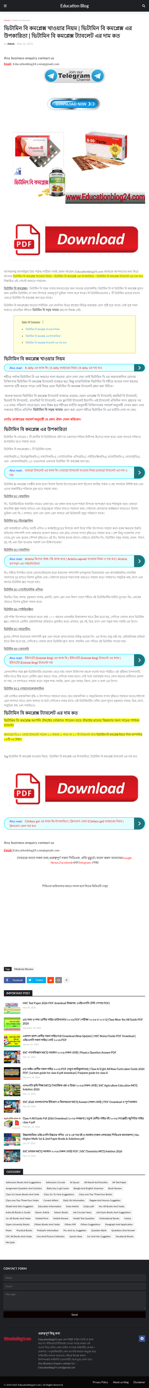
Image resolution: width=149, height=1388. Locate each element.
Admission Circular (55, 1182)
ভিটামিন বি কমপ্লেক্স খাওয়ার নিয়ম (43, 329)
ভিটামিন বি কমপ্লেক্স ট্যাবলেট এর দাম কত (46, 342)
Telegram (84, 862)
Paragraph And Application (119, 1224)
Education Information (49, 1206)
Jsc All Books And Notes (18, 1218)
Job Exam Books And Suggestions (113, 1212)
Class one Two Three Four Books (95, 1194)
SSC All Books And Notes (19, 1236)
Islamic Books (61, 1212)
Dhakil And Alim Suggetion (19, 1206)
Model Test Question (83, 1218)
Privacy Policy (100, 1382)
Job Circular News (82, 1212)
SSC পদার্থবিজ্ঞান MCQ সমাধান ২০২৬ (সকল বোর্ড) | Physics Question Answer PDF (69, 1052)
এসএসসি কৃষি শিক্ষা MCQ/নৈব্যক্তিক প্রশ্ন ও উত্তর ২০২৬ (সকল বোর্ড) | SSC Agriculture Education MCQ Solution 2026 (80, 1087)
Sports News (75, 1236)
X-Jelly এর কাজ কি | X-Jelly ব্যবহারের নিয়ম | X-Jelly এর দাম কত (63, 368)
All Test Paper (119, 1182)
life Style (10, 1242)
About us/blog (121, 1382)
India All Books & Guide (18, 1212)
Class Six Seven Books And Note (22, 1194)
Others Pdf (70, 1224)
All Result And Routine (95, 1182)
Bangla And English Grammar (88, 1188)
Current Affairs (50, 1200)
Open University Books (17, 1224)
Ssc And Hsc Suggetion (99, 1236)
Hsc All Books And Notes (111, 1206)
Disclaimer (139, 1382)
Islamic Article (42, 1212)
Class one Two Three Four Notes (22, 1200)
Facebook (66, 862)
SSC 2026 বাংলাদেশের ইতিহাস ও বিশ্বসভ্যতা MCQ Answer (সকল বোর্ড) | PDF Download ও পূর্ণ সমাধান (80, 1102)
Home (7, 20)
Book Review (115, 1188)
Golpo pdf (88, 1206)
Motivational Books (109, 1218)
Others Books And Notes (47, 1224)
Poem (9, 1230)
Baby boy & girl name (58, 1188)
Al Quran (74, 1182)
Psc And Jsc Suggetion (74, 1230)
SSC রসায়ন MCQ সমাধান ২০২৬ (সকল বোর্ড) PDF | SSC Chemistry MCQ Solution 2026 (72, 1151)
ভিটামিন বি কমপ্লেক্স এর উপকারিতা (43, 336)
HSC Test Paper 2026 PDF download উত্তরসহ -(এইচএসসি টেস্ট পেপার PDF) (66, 1003)
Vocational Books (124, 1236)
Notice (127, 1218)
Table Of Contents (31, 322)
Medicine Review (21, 20)
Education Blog (74, 5)
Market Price (42, 1218)
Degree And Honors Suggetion (104, 1200)
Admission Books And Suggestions (23, 1182)
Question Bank (99, 1230)
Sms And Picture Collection (51, 1236)
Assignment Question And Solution (24, 1188)
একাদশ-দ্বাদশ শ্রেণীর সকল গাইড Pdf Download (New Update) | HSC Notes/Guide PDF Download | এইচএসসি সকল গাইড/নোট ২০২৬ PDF (79, 1038)
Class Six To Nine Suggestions (59, 1194)
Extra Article (72, 1206)
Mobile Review (60, 1218)
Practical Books (24, 1230)
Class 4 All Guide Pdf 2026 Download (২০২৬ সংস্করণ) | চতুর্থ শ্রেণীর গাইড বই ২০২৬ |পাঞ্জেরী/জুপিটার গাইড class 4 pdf (83, 1120)
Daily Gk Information (74, 1200)
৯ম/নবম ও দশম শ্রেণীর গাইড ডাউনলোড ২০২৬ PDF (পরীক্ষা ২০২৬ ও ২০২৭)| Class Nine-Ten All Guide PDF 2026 (83, 1021)
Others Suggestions (90, 1224)
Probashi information (48, 1230)
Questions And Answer (123, 1230)
